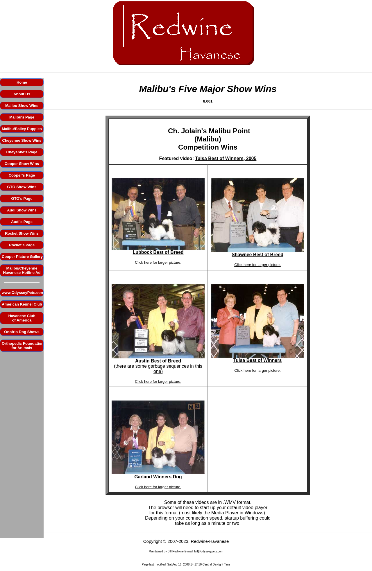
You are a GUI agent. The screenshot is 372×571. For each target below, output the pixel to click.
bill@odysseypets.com (208, 551)
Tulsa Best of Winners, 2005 (225, 158)
